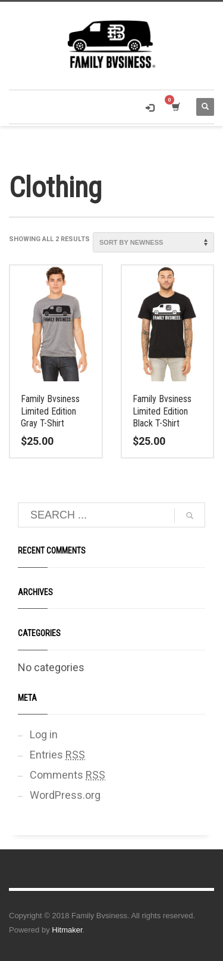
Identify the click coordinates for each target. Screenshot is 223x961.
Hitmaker (67, 929)
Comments (67, 775)
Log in (44, 734)
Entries (57, 754)
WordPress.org (65, 795)
